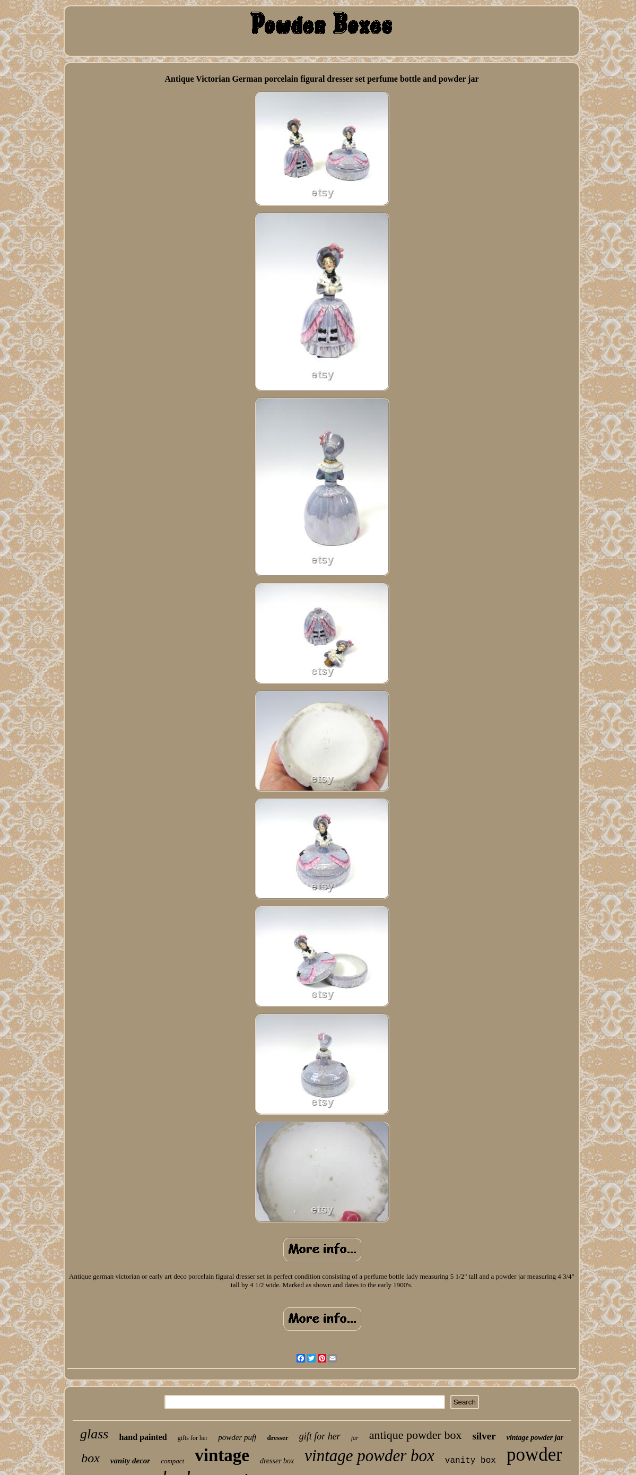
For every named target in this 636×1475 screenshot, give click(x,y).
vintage (222, 1455)
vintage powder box (369, 1455)
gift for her (320, 1436)
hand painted (143, 1437)
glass (94, 1434)
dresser (277, 1438)
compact (172, 1461)
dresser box (277, 1461)
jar (355, 1438)
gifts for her (193, 1438)
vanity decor (130, 1460)
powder (534, 1454)
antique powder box (415, 1435)
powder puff (237, 1437)
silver (483, 1436)
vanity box (470, 1460)
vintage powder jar (535, 1438)
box (90, 1458)
